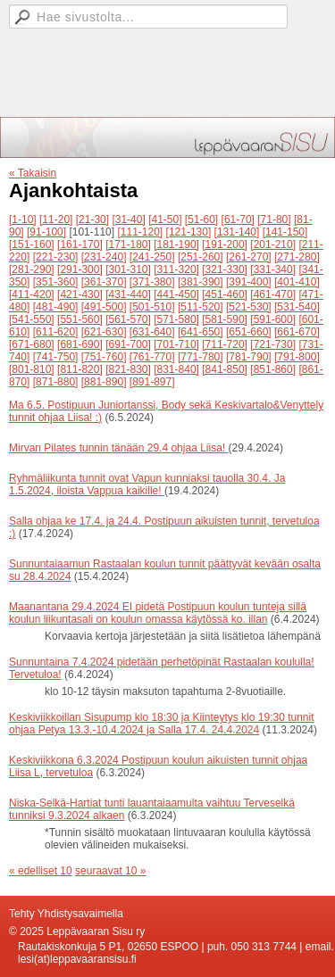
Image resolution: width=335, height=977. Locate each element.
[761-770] (152, 357)
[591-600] (273, 319)
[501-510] (152, 307)
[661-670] (297, 332)
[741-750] (56, 357)
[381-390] (200, 282)
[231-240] (104, 257)
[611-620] (56, 332)
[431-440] (128, 294)
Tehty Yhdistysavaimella (66, 913)
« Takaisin (32, 173)
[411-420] (31, 294)
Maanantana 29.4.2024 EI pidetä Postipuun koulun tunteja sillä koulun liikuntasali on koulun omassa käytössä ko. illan (157, 612)
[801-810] (31, 369)
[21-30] (92, 219)
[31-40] (128, 219)
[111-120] (140, 232)
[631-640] (152, 332)
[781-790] (249, 357)
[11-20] (55, 219)
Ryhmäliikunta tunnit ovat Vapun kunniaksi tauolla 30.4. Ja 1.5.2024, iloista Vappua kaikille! (147, 484)
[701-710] (176, 344)
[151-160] (31, 244)
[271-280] (297, 257)
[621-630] (104, 332)
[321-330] (224, 269)
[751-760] (104, 357)
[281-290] (31, 269)
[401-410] (297, 282)
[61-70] (238, 219)
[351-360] (56, 282)
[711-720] (224, 344)
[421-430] (80, 294)
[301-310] (128, 269)
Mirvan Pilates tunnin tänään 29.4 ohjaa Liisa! (119, 448)
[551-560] (80, 319)
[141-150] (285, 232)
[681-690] (80, 344)
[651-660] (249, 332)
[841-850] (224, 369)
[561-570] (128, 319)
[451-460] (224, 294)
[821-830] (128, 369)
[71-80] (273, 219)
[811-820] (80, 369)
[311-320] (176, 269)
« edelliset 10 (40, 871)
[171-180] (128, 244)
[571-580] (176, 319)
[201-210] (273, 244)
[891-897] (152, 382)
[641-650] (200, 332)
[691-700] (128, 344)
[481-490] (56, 307)
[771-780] (200, 357)
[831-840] (176, 369)
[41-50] (164, 219)
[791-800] (297, 357)
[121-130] (189, 232)
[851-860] (273, 369)
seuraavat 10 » (110, 871)
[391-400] (249, 282)
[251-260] (200, 257)
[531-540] (297, 307)
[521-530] (249, 307)
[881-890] (104, 382)
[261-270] (249, 257)
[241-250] (152, 257)
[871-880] (56, 382)
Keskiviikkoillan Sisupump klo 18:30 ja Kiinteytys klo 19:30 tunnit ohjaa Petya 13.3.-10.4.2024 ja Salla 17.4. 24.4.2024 (161, 723)
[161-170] (80, 244)
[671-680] (31, 344)
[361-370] (104, 282)
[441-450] (176, 294)
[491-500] (104, 307)
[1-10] (23, 219)
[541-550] (31, 319)
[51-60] (201, 219)
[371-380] (152, 282)
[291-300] (80, 269)
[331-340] (273, 269)
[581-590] (224, 319)
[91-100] (46, 232)
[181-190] (176, 244)
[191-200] (224, 244)
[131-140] (237, 232)
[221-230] (56, 257)
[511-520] (200, 307)
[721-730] (273, 344)
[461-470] (273, 294)
